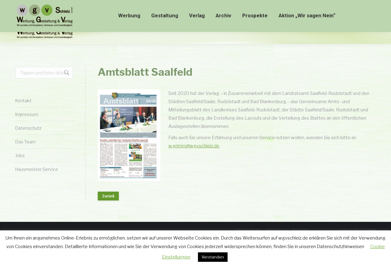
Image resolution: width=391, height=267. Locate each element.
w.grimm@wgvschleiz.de (193, 146)
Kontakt (23, 100)
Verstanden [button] (213, 256)
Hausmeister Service (36, 169)
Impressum (26, 114)
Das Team (25, 141)
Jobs (20, 155)
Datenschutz (28, 128)
